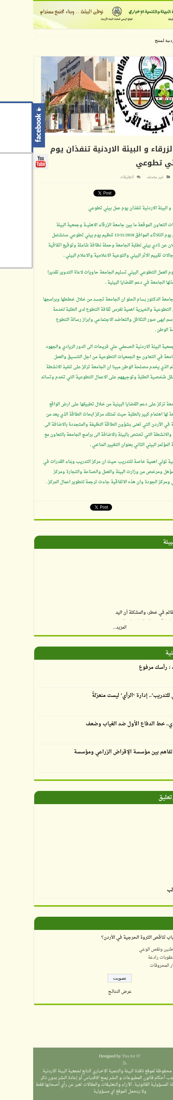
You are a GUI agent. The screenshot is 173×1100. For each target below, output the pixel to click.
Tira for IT (98, 1056)
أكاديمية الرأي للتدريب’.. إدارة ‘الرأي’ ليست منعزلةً (114, 696)
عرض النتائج (87, 991)
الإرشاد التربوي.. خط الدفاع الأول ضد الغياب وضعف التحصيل (110, 728)
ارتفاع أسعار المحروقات (138, 965)
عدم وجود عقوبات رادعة (137, 957)
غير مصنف (122, 177)
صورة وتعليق (141, 797)
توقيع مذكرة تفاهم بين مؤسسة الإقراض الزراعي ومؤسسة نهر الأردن (105, 756)
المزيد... (86, 627)
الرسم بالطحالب (151, 890)
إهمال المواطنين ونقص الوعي (133, 949)
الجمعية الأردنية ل (144, 40)
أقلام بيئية (145, 653)
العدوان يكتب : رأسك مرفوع (137, 668)
